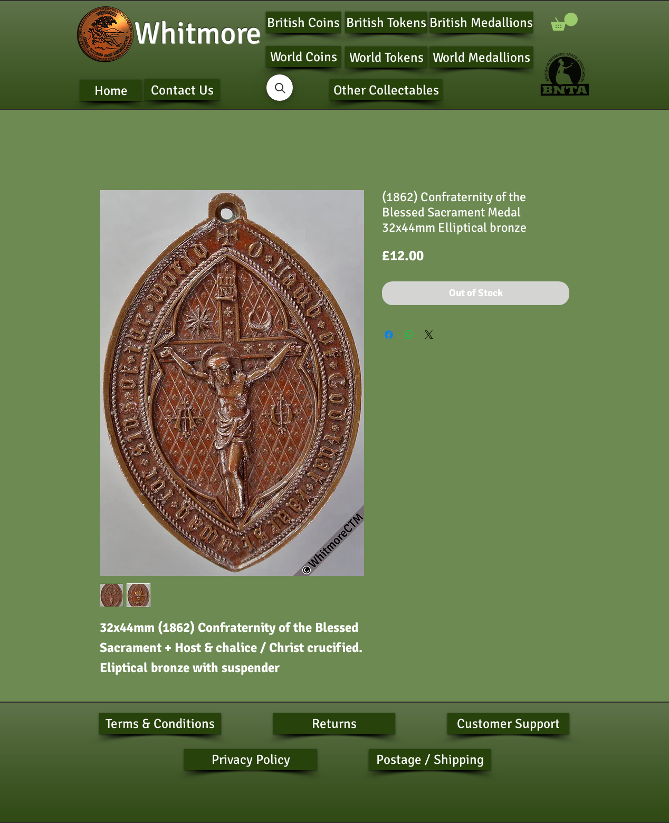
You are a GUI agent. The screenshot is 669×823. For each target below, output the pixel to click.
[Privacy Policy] (250, 759)
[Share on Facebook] (389, 334)
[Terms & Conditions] (160, 723)
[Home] (110, 90)
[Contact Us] (182, 89)
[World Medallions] (481, 57)
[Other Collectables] (386, 89)
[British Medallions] (481, 22)
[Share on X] (429, 334)
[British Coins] (303, 22)
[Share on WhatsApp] (409, 334)
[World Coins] (303, 56)
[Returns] (334, 723)
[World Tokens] (386, 57)
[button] (564, 22)
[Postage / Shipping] (430, 759)
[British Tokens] (386, 22)
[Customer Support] (508, 723)
